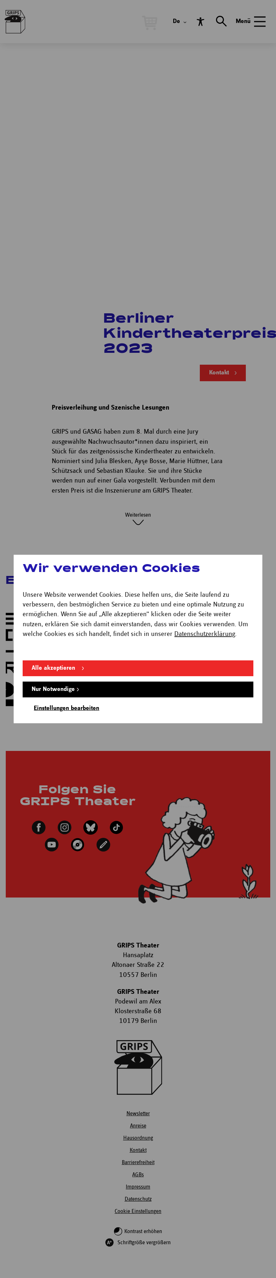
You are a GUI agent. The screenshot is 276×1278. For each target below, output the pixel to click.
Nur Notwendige (53, 689)
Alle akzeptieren (53, 668)
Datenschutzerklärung (204, 634)
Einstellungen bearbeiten (66, 708)
